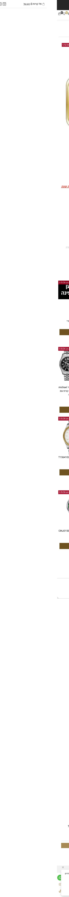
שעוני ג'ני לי (60, 728)
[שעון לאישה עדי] (17, 298)
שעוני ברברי (60, 719)
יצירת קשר (61, 647)
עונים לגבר (60, 665)
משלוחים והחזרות (57, 643)
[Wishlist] (7, 14)
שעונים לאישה (58, 669)
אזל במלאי (59, 44)
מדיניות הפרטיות (46, 886)
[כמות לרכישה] (57, 235)
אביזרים (62, 690)
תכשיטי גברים (59, 673)
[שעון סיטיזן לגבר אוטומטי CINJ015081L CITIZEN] (51, 523)
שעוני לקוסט (60, 724)
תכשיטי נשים (59, 677)
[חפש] (61, 14)
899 (64, 329)
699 (58, 227)
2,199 (30, 462)
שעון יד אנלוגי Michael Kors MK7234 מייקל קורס (51, 323)
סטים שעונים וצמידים (55, 681)
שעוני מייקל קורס (57, 703)
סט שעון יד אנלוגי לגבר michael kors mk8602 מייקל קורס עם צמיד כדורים (18, 390)
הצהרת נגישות (59, 639)
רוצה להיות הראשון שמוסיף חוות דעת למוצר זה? (40, 266)
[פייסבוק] (21, 14)
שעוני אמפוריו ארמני (55, 707)
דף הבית (62, 631)
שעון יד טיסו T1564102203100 (18, 457)
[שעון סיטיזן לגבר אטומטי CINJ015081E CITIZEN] (51, 379)
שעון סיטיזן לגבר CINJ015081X (18, 531)
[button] (51, 340)
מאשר (34, 891)
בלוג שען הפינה (58, 651)
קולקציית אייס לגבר (56, 685)
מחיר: (64, 227)
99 (19, 326)
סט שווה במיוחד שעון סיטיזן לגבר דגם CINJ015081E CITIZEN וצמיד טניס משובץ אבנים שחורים (51, 462)
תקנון (64, 635)
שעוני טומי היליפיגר (56, 715)
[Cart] (2, 14)
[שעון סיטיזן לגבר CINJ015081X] (17, 523)
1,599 (63, 395)
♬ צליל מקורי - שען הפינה (47, 219)
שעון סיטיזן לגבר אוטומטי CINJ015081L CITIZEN (51, 532)
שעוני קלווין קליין (57, 711)
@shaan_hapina (51, 207)
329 (19, 404)
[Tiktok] (16, 14)
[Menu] (66, 14)
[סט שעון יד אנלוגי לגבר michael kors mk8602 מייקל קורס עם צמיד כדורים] (17, 381)
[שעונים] (41, 15)
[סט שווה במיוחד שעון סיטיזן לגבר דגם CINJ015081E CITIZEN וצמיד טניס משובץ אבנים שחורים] (51, 451)
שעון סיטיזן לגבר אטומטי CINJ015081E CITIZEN (51, 389)
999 (52, 400)
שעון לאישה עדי (18, 321)
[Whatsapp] (3, 877)
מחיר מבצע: (44, 227)
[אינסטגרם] (12, 14)
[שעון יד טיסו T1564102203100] (18, 455)
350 (34, 226)
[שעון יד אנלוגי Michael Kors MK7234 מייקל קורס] (51, 318)
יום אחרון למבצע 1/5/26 (16, 44)
